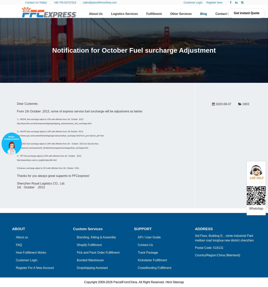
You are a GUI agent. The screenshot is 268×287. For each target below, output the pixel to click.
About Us (96, 13)
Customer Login (193, 2)
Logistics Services (124, 13)
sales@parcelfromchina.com (100, 2)
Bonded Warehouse (90, 260)
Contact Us (223, 13)
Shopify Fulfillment (89, 245)
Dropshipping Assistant (92, 267)
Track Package (148, 252)
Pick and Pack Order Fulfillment (98, 252)
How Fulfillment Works (31, 252)
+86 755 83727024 (65, 2)
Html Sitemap (175, 282)
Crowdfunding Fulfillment (154, 267)
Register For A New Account (35, 267)
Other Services (181, 13)
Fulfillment (154, 13)
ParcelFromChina (125, 282)
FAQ (19, 245)
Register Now (214, 2)
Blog (203, 13)
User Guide (153, 237)
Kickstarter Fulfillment (152, 260)
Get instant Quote (246, 13)
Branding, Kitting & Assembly (96, 237)
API (140, 237)
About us (22, 237)
